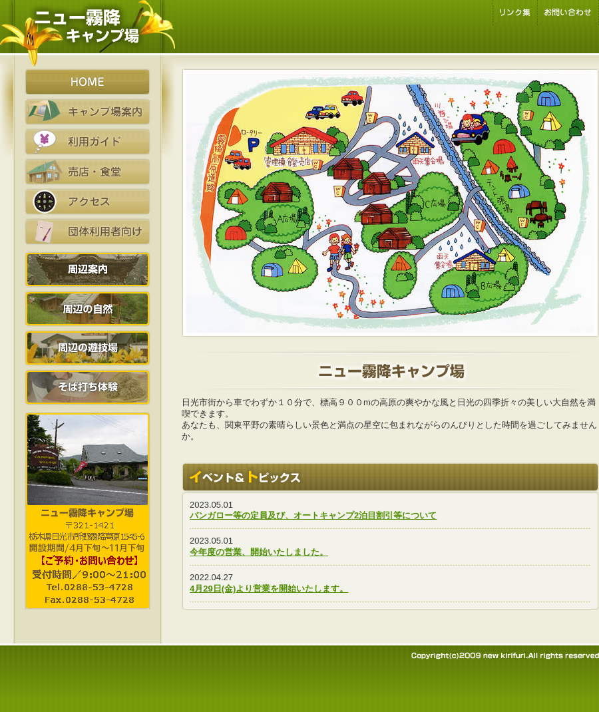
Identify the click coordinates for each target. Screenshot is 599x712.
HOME (87, 82)
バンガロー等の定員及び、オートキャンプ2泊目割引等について (313, 515)
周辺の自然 (87, 309)
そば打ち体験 (87, 387)
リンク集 (515, 12)
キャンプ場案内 (87, 111)
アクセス (87, 201)
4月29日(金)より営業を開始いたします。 (269, 589)
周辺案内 (87, 269)
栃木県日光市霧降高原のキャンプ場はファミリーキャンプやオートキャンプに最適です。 (87, 34)
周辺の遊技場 (87, 348)
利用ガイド (87, 141)
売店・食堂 (87, 171)
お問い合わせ (568, 12)
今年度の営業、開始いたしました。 (259, 552)
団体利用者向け (87, 231)
